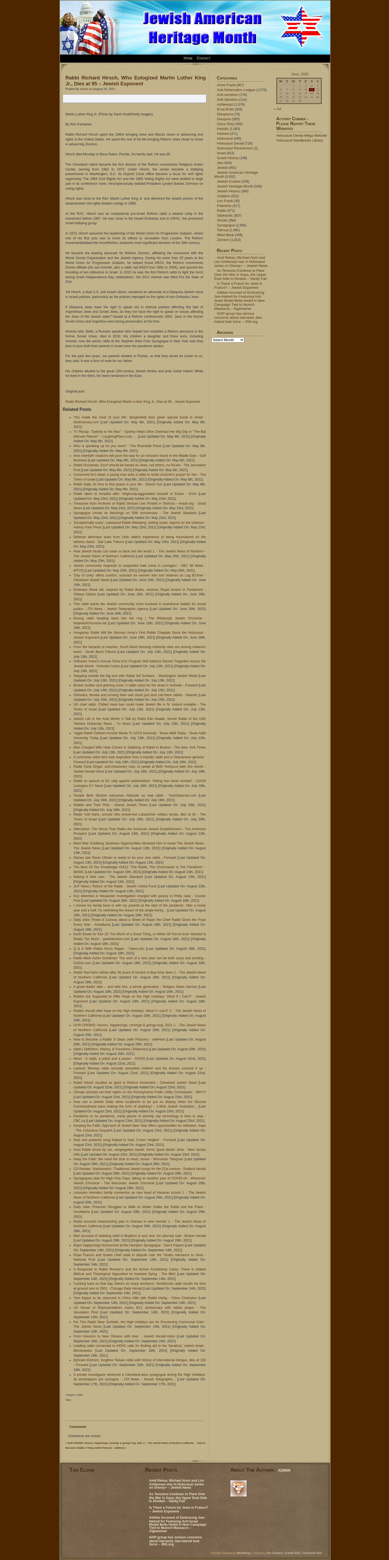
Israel (221, 153)
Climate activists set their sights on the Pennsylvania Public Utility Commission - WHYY (139, 1092)
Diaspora (224, 119)
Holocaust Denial (230, 143)
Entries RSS (292, 1553)
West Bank (225, 235)
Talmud (223, 230)
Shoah (222, 220)
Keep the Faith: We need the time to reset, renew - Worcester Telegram (128, 1159)
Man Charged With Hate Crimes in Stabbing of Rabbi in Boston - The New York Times (139, 747)
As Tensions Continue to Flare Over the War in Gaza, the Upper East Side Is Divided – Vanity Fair (240, 275)
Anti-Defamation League (236, 90)
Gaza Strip (225, 124)
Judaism (223, 196)
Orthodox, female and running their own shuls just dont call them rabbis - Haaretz (135, 695)
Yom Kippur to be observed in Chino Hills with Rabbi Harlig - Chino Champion (135, 1298)
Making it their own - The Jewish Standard (108, 877)
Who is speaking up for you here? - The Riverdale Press (117, 446)
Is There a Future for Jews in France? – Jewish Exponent (238, 285)
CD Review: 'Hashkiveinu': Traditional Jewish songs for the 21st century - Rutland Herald (139, 1169)
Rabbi (80, 1395)
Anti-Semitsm (227, 100)
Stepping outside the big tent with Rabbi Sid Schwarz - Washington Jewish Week (135, 676)
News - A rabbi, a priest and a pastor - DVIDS (109, 1059)
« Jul (277, 109)
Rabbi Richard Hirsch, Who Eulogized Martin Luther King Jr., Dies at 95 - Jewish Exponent (132, 402)
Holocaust (225, 138)
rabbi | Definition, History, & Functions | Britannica (110, 1049)
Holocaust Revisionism (235, 148)
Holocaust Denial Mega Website (301, 135)
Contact (203, 58)
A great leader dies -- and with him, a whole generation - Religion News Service (135, 987)
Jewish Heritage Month (235, 186)
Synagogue (226, 225)
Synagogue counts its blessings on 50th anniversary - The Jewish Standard (135, 513)
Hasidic (223, 129)
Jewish (222, 168)
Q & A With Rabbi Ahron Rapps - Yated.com (108, 949)
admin (84, 88)
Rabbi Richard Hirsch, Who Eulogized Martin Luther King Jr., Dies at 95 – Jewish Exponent (135, 80)
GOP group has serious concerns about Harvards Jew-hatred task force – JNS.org (238, 317)
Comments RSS (312, 1553)
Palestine (224, 206)
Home (188, 58)
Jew (220, 163)
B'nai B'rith (225, 109)
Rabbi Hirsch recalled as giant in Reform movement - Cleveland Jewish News (135, 1083)
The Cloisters (274, 1553)
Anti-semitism (227, 95)
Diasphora (225, 114)
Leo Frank (225, 201)
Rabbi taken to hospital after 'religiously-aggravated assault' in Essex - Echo (135, 494)
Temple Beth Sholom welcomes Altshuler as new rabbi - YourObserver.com (134, 795)
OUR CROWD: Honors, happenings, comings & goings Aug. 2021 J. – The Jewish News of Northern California (131, 1443)
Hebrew (223, 134)
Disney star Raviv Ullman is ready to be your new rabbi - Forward (124, 858)
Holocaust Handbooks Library (299, 140)
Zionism (223, 240)
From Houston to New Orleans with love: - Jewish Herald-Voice (124, 1336)
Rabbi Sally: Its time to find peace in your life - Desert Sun (118, 484)
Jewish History (228, 191)
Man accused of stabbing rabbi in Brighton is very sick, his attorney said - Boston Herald (139, 1236)
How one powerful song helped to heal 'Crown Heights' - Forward (124, 1140)
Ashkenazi (225, 104)
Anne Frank (226, 85)
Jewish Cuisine (229, 181)
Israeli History (228, 158)
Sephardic (225, 215)
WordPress (244, 1553)
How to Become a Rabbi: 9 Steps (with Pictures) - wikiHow (119, 1039)
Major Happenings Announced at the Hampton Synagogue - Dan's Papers (128, 1245)
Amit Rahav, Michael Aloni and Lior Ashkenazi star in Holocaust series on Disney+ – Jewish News (240, 262)
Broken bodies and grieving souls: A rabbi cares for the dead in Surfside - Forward (135, 685)
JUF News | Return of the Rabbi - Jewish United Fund (114, 886)
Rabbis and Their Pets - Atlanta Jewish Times (110, 805)
